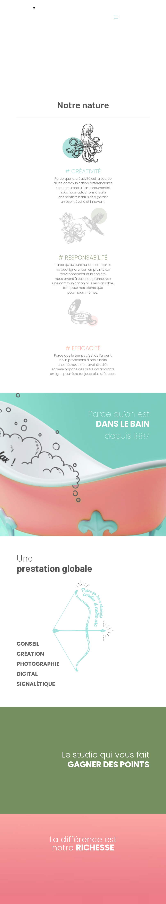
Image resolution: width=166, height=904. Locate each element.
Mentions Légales (83, 894)
